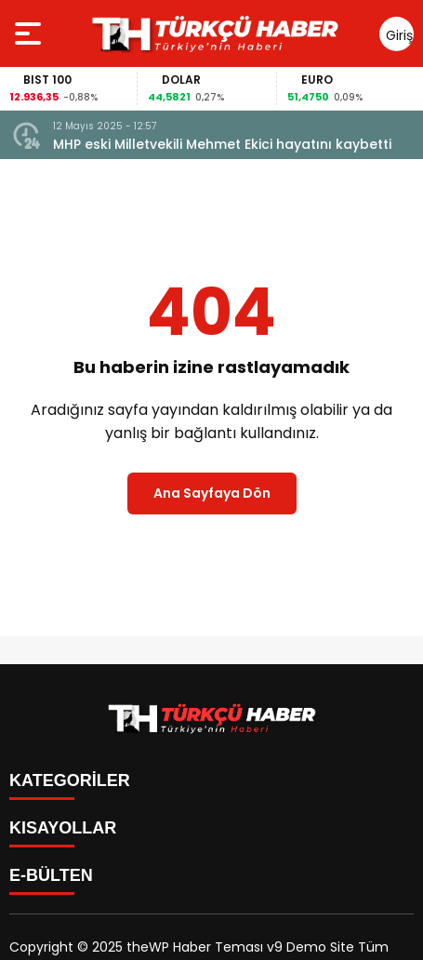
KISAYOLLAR (62, 828)
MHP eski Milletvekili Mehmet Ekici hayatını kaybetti (222, 144)
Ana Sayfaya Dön (212, 493)
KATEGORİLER (69, 780)
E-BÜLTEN (51, 875)
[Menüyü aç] (30, 33)
